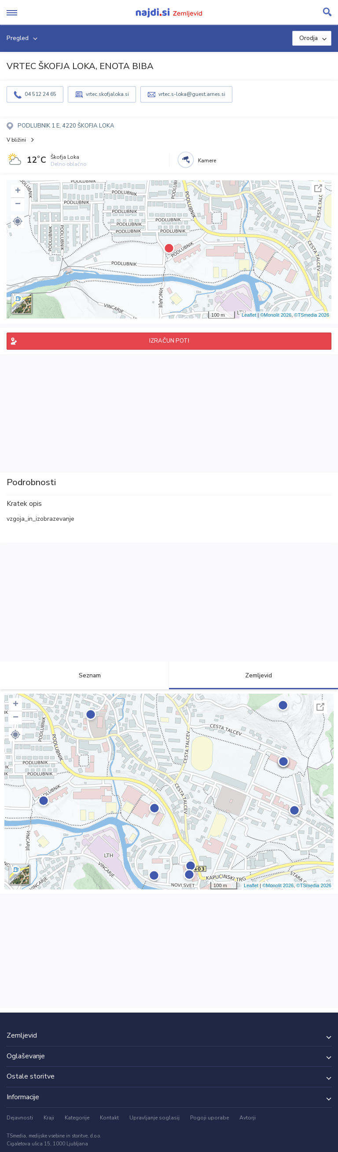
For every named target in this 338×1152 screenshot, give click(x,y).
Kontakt (109, 1117)
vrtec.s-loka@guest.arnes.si (191, 94)
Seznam (85, 675)
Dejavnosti (20, 1117)
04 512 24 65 (40, 94)
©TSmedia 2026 (311, 315)
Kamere (207, 160)
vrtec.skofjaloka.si (107, 94)
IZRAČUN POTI (169, 341)
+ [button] (18, 191)
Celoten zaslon (318, 188)
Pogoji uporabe (209, 1117)
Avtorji (247, 1117)
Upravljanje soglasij (154, 1117)
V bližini (16, 139)
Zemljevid (253, 675)
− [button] (18, 204)
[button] (17, 221)
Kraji (49, 1117)
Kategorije (77, 1117)
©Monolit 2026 (275, 315)
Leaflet (249, 315)
